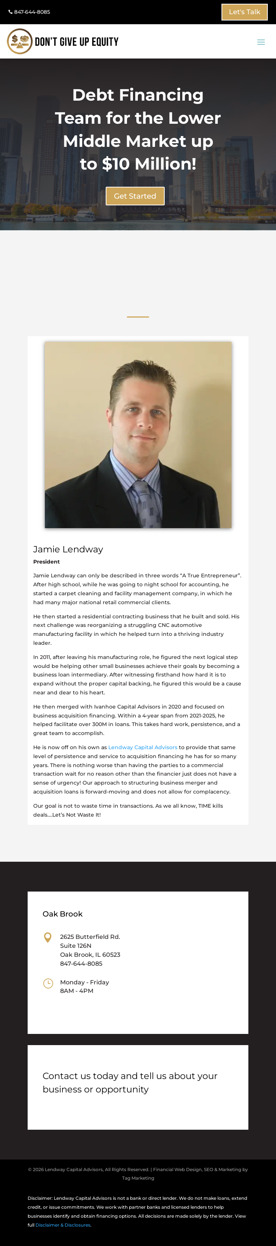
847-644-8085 (29, 12)
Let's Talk (244, 12)
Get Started (135, 196)
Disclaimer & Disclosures (62, 1225)
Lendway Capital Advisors (142, 747)
